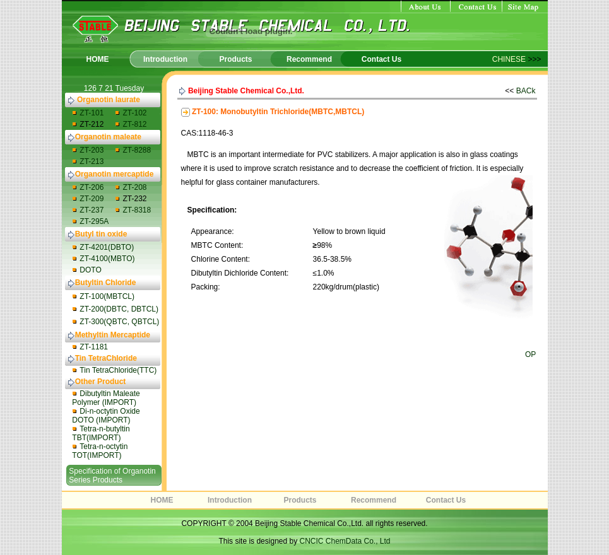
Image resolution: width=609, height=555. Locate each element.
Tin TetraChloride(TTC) (118, 370)
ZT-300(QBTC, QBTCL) (119, 321)
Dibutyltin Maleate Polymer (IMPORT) (105, 398)
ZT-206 (91, 187)
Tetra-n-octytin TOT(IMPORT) (99, 451)
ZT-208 (134, 187)
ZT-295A (94, 221)
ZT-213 (91, 161)
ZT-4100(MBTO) (107, 258)
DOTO (90, 270)
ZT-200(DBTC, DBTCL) (119, 309)
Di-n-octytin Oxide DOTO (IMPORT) (105, 415)
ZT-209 (91, 198)
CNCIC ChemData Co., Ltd (345, 541)
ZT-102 (134, 112)
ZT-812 (134, 124)
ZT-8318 (136, 210)
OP (530, 354)
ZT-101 (91, 112)
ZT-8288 (136, 150)
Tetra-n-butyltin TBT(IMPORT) (100, 433)
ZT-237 (91, 210)
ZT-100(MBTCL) (107, 296)
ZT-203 (91, 150)
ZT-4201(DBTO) (107, 247)
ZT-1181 (94, 346)
